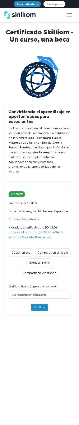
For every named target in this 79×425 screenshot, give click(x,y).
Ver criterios (30, 219)
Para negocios (54, 4)
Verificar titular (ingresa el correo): (33, 286)
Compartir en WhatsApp (39, 273)
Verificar (39, 307)
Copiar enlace (20, 252)
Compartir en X (39, 262)
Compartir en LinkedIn (52, 252)
